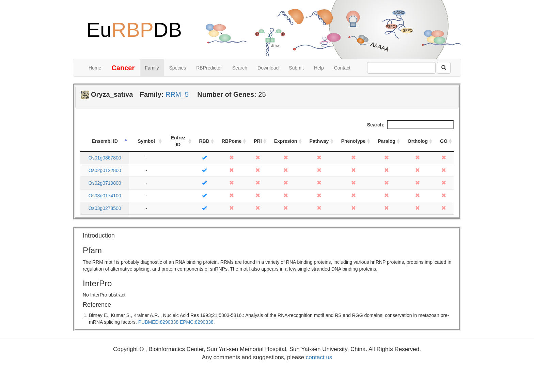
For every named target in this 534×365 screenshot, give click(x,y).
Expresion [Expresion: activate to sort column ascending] (285, 141)
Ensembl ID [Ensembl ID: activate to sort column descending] (105, 141)
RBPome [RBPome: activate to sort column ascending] (231, 141)
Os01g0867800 (105, 158)
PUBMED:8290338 (158, 322)
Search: (410, 124)
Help (319, 68)
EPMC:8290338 (197, 322)
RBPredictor (209, 68)
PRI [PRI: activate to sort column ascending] (258, 141)
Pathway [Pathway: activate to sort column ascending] (319, 141)
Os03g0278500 (105, 208)
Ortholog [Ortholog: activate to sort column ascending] (418, 141)
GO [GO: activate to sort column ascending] (443, 141)
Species (177, 68)
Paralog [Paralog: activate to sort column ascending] (386, 141)
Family (152, 68)
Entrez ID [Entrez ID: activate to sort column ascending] (178, 141)
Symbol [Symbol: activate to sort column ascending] (146, 141)
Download (268, 68)
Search (239, 68)
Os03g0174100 (105, 195)
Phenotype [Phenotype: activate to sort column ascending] (353, 141)
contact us (319, 357)
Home (95, 68)
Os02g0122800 (105, 170)
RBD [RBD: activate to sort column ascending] (204, 141)
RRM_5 (177, 94)
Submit (296, 68)
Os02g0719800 (105, 183)
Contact (342, 68)
